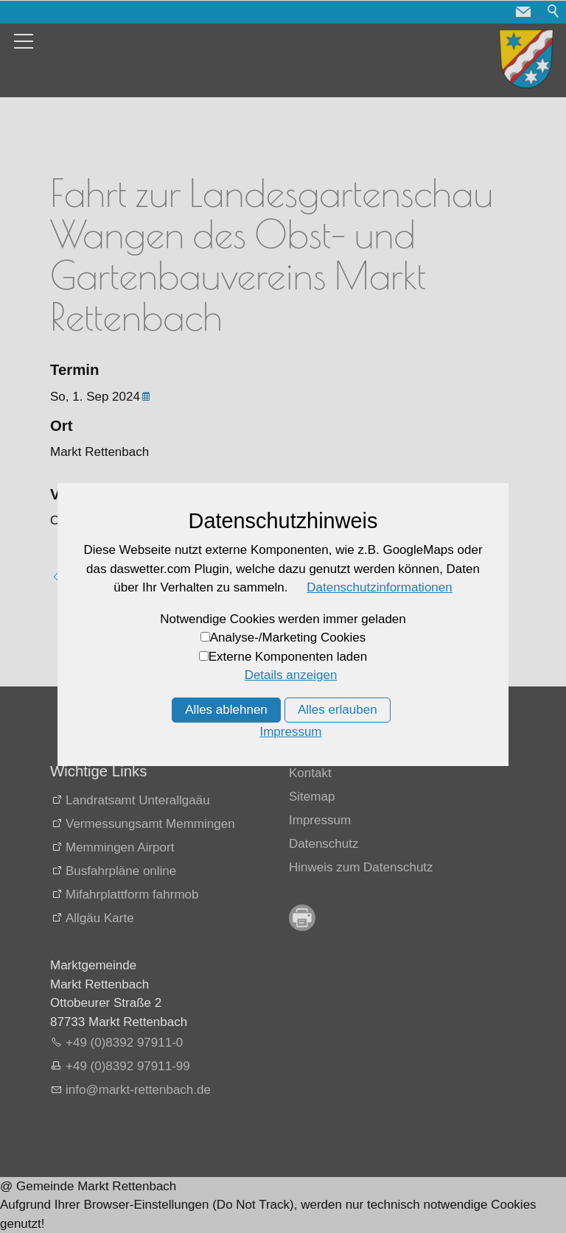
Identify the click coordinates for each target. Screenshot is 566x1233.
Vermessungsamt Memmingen (150, 824)
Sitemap (312, 797)
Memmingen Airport (120, 847)
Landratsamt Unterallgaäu (138, 800)
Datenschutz (324, 844)
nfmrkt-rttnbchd (138, 1090)
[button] (523, 12)
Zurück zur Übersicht (123, 577)
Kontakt (310, 773)
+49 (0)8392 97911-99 (128, 1066)
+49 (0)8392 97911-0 (124, 1043)
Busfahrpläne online (121, 871)
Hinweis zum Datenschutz (361, 867)
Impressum (320, 820)
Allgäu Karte (100, 918)
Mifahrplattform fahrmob (132, 895)
